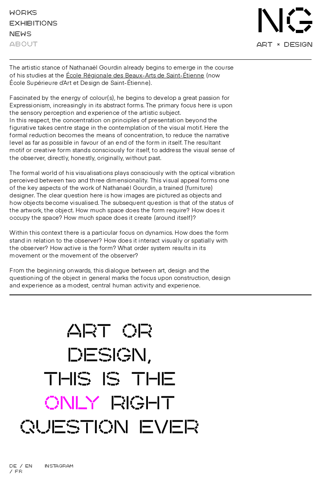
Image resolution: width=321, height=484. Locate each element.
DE (13, 466)
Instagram (59, 466)
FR (18, 471)
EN (29, 466)
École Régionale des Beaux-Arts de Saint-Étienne (135, 76)
